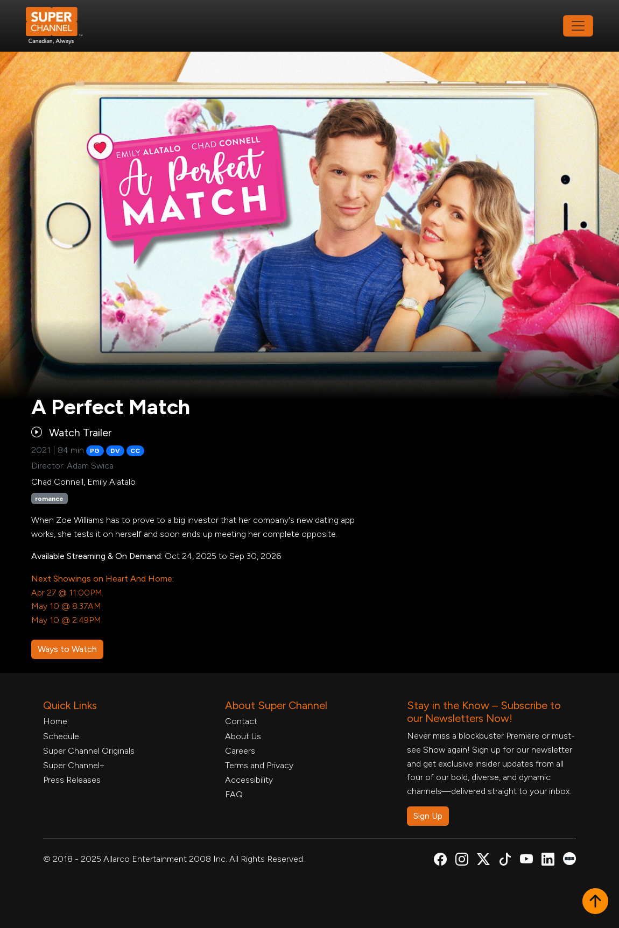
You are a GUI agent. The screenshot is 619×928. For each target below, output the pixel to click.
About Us (243, 736)
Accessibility (249, 780)
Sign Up (427, 816)
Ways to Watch (67, 649)
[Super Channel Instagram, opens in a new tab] (461, 861)
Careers (240, 751)
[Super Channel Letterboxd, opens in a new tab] (569, 858)
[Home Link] (61, 25)
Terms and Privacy (259, 765)
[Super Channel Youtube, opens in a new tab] (526, 861)
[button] (595, 902)
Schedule (61, 736)
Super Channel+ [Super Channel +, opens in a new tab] (73, 765)
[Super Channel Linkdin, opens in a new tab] (547, 861)
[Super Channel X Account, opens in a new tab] (483, 861)
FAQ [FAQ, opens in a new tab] (234, 794)
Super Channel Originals (89, 751)
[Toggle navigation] (578, 26)
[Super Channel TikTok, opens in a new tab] (504, 861)
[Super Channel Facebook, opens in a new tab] (440, 861)
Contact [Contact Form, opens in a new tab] (241, 721)
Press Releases (72, 780)
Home (55, 721)
